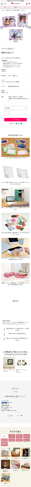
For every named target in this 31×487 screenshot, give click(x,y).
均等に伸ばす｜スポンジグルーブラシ (11, 65)
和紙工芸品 (16, 10)
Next (29, 27)
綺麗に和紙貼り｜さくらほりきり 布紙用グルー (13, 63)
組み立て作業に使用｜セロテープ (10, 62)
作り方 (5, 7)
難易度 (15, 7)
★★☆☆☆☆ (4, 92)
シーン (26, 7)
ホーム (3, 10)
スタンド (23, 10)
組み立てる (9, 10)
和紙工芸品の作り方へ (13, 86)
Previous (1, 27)
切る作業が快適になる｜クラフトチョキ (11, 66)
